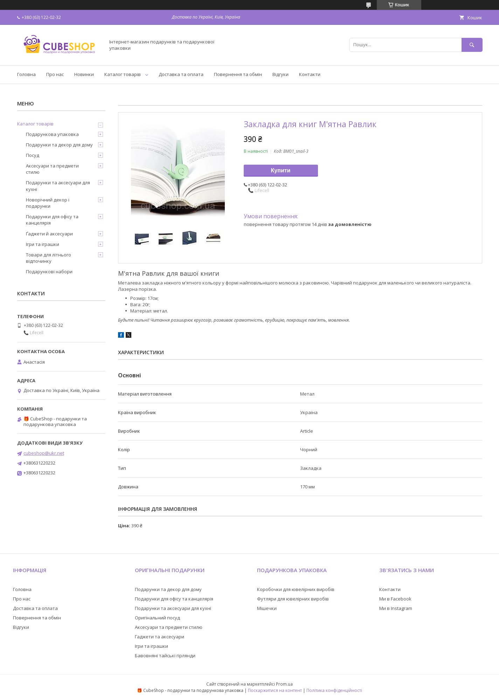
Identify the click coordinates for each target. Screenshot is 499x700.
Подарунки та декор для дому (59, 145)
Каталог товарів (122, 74)
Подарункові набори (49, 271)
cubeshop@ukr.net (43, 453)
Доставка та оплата (181, 74)
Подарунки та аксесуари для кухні (58, 185)
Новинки (84, 74)
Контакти (309, 74)
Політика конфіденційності (334, 690)
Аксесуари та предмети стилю (52, 169)
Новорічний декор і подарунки (47, 203)
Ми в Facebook (395, 599)
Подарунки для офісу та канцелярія (52, 219)
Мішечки (267, 608)
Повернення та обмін (238, 74)
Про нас (55, 74)
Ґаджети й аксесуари (49, 234)
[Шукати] (472, 45)
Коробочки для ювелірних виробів (295, 589)
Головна (26, 74)
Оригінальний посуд (157, 618)
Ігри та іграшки (42, 244)
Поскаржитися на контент (275, 690)
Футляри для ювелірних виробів (293, 599)
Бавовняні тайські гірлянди (165, 655)
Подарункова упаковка (52, 134)
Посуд (32, 155)
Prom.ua (284, 684)
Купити (281, 170)
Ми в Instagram (395, 608)
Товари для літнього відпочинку (48, 258)
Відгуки (280, 74)
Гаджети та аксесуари (159, 636)
